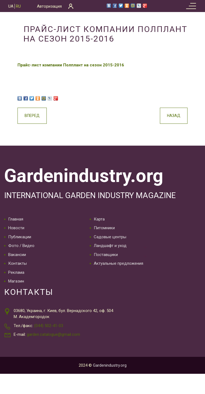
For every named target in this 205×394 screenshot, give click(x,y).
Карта (99, 218)
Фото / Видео (21, 245)
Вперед (37, 115)
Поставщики (106, 254)
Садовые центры (110, 236)
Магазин (16, 280)
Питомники (104, 227)
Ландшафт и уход (110, 245)
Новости (16, 227)
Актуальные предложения (118, 262)
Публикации (19, 236)
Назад (168, 115)
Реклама (16, 271)
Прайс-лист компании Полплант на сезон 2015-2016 (76, 65)
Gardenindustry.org (81, 175)
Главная (15, 218)
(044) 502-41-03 (48, 325)
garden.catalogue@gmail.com (53, 333)
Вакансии (17, 254)
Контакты (17, 262)
